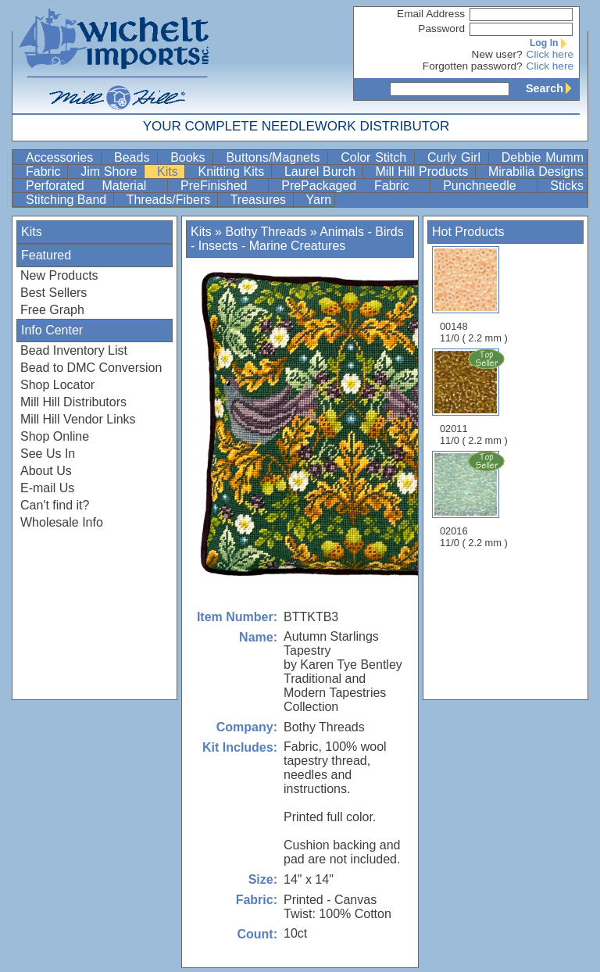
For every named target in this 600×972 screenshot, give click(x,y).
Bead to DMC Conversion (91, 367)
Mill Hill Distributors (73, 402)
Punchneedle (488, 185)
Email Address (431, 14)
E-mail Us (47, 488)
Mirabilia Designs (536, 171)
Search (552, 88)
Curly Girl (456, 157)
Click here (550, 54)
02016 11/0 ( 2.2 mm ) (475, 499)
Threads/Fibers (170, 199)
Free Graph (52, 309)
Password (441, 28)
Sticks (567, 185)
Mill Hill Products (424, 171)
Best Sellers (53, 292)
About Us (46, 470)
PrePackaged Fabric (354, 185)
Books (189, 157)
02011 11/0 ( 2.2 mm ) (475, 397)
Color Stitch (376, 157)
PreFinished (222, 185)
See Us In (47, 453)
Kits (169, 171)
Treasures (260, 199)
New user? (497, 54)
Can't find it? (54, 505)
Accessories (62, 157)
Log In (551, 43)
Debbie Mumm (543, 157)
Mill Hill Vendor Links (78, 419)
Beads (134, 157)
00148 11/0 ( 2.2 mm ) (474, 295)
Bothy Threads (265, 231)
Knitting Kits (232, 171)
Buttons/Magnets (275, 157)
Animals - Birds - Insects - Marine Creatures (297, 238)
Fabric (45, 171)
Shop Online (54, 436)
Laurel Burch (321, 171)
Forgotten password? (473, 66)
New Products (59, 275)
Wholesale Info (61, 522)
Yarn (319, 199)
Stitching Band (68, 199)
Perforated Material (95, 185)
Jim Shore (110, 171)
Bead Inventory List (73, 350)
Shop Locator (57, 384)
